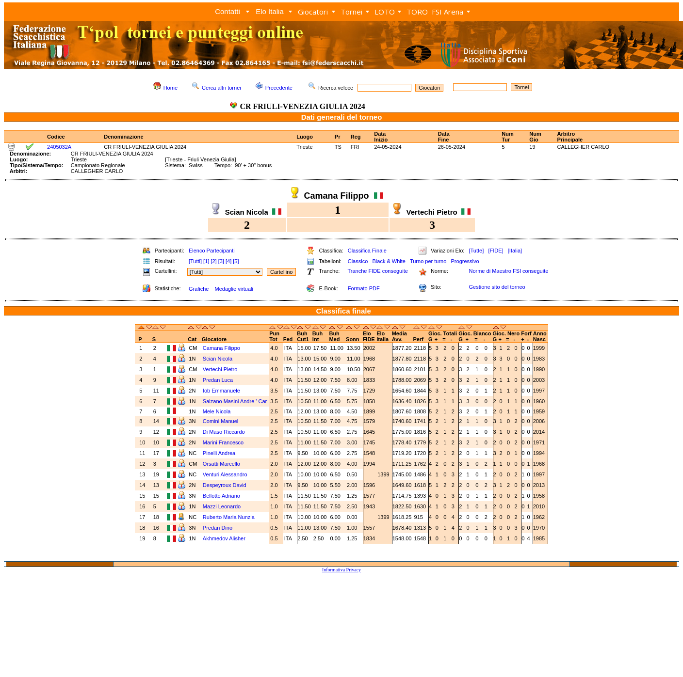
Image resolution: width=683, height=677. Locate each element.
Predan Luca (218, 380)
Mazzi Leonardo (222, 506)
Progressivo (465, 261)
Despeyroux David (224, 485)
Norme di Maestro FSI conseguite (508, 271)
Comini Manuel (220, 421)
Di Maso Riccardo (224, 432)
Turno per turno (428, 261)
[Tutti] (195, 261)
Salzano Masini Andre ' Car (235, 401)
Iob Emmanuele (221, 391)
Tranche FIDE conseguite (378, 271)
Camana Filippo (221, 348)
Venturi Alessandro (225, 474)
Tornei (351, 11)
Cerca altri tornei (221, 88)
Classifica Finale (367, 250)
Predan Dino (217, 528)
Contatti (227, 11)
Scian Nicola (217, 359)
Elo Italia (270, 11)
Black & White (388, 261)
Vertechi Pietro (220, 369)
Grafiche (199, 289)
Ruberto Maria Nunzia (229, 517)
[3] (221, 261)
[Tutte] (476, 250)
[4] (228, 261)
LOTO (384, 11)
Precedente (279, 88)
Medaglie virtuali (233, 289)
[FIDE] (495, 250)
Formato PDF (364, 288)
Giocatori (313, 11)
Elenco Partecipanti (212, 250)
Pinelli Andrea (219, 453)
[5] (236, 261)
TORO (417, 11)
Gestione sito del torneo (497, 287)
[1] (206, 261)
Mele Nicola (216, 411)
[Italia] (515, 250)
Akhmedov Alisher (224, 538)
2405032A (59, 147)
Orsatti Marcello (221, 464)
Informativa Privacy (341, 569)
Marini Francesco (223, 442)
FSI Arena (447, 11)
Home (170, 88)
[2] (213, 261)
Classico (358, 261)
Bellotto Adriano (221, 496)
